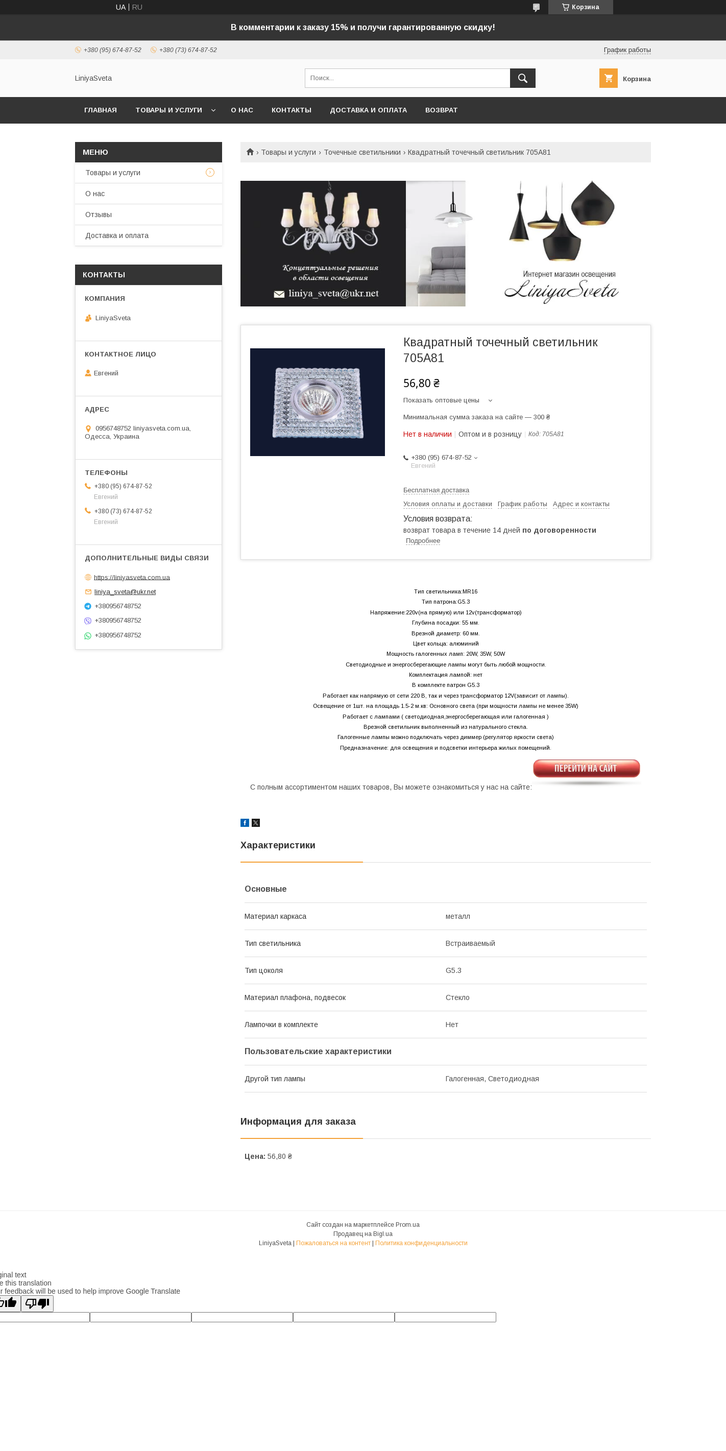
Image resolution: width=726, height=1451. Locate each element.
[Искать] (523, 78)
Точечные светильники (362, 152)
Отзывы (98, 214)
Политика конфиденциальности (421, 1243)
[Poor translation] (37, 1303)
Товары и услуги (168, 110)
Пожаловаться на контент (333, 1243)
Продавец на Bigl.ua (363, 1234)
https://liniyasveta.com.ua (132, 577)
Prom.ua (408, 1224)
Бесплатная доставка (436, 490)
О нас (242, 110)
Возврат (441, 110)
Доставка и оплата (368, 110)
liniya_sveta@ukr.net (125, 592)
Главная (100, 110)
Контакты (291, 110)
